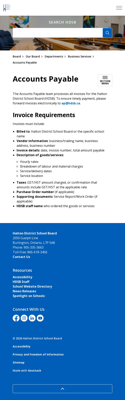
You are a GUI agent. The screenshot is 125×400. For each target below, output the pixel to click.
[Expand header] (119, 8)
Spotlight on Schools (29, 296)
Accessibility (22, 277)
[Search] (107, 33)
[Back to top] (62, 388)
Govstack (34, 370)
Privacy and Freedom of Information (38, 354)
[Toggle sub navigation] (105, 80)
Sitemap (18, 362)
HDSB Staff (21, 282)
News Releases (24, 291)
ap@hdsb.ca (71, 103)
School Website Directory (32, 286)
